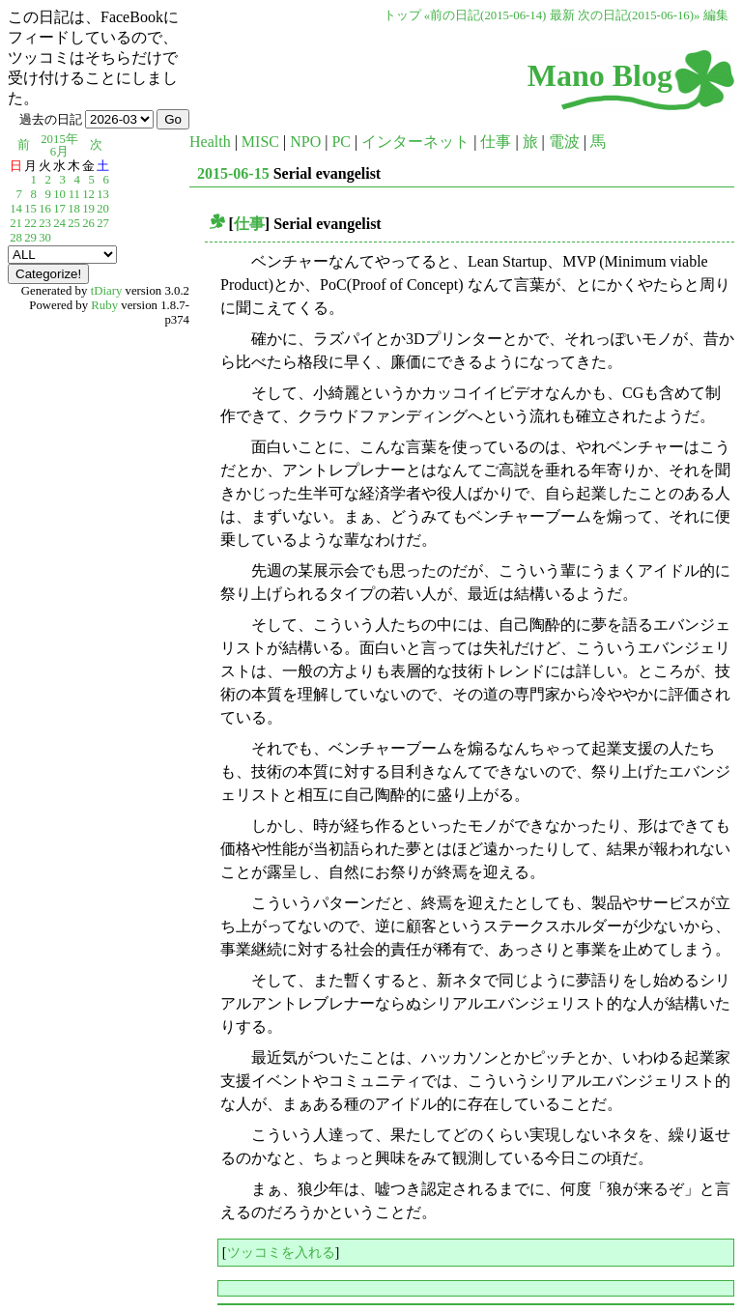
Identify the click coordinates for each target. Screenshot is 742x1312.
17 (59, 208)
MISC (260, 141)
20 (103, 208)
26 (88, 223)
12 (88, 194)
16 (45, 208)
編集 (715, 15)
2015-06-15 (233, 173)
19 (88, 208)
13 (103, 194)
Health (210, 141)
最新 (562, 15)
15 (30, 208)
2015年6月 (59, 145)
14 (16, 208)
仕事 (495, 141)
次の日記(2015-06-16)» (639, 15)
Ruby (104, 305)
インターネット (415, 141)
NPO (305, 141)
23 (45, 223)
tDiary (107, 291)
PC (341, 141)
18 (74, 208)
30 (45, 237)
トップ (402, 15)
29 (30, 237)
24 (59, 223)
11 (74, 194)
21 (16, 223)
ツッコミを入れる (281, 1252)
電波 (564, 141)
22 (30, 223)
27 (103, 223)
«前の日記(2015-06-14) (485, 15)
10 (59, 194)
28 (16, 237)
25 (74, 223)
